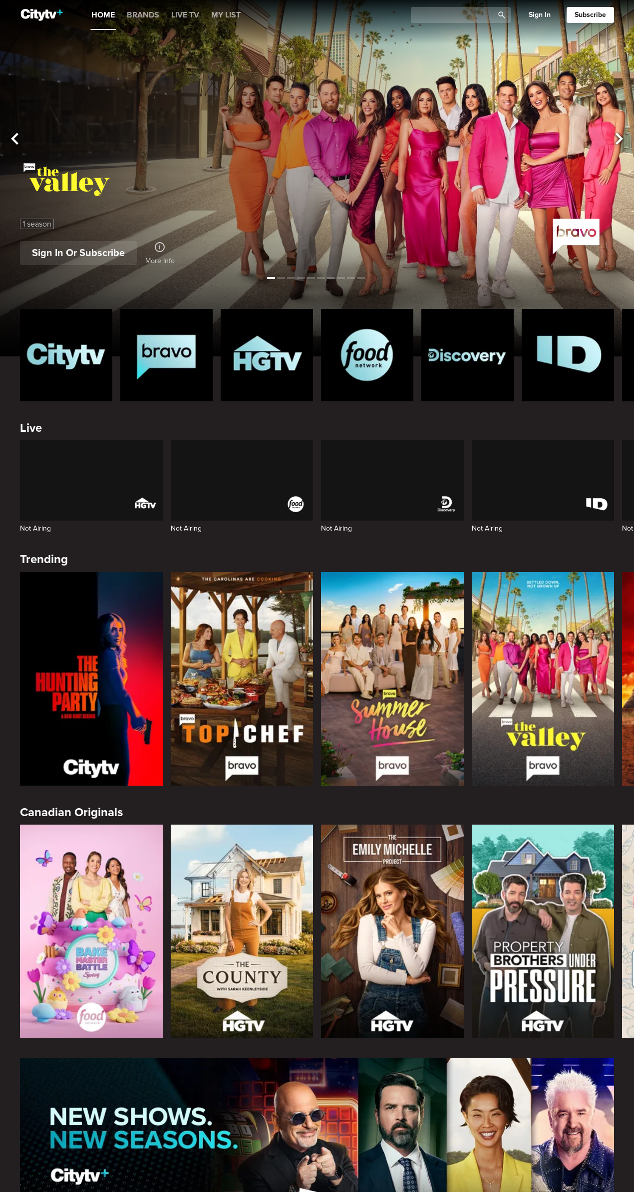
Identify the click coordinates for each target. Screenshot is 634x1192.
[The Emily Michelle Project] (392, 931)
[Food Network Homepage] (367, 355)
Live (31, 428)
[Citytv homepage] (66, 355)
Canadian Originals (71, 812)
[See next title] (619, 139)
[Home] (41, 15)
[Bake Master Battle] (91, 931)
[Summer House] (392, 679)
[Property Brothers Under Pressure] (543, 931)
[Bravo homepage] (166, 355)
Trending (44, 559)
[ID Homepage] (568, 355)
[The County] (242, 931)
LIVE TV (185, 15)
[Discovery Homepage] (467, 355)
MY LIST (226, 15)
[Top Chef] (242, 679)
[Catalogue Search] (455, 15)
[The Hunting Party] (91, 679)
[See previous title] (15, 139)
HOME (103, 15)
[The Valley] (543, 679)
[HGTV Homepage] (267, 355)
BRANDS (143, 15)
